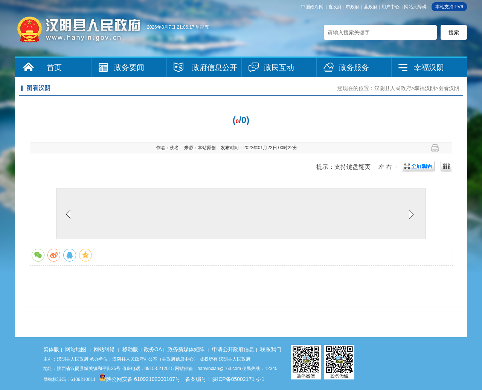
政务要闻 (129, 67)
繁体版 (51, 349)
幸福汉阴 (429, 67)
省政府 (335, 6)
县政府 (370, 6)
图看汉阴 (448, 88)
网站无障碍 (415, 6)
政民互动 (279, 67)
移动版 (130, 349)
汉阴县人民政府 (392, 88)
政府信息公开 (214, 67)
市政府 (352, 6)
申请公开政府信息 (233, 349)
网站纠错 (104, 349)
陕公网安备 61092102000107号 (139, 379)
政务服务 (354, 67)
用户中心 (390, 6)
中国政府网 (312, 6)
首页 (54, 67)
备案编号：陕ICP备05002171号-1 (224, 379)
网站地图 (75, 349)
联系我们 (270, 349)
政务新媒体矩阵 (186, 349)
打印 (437, 148)
